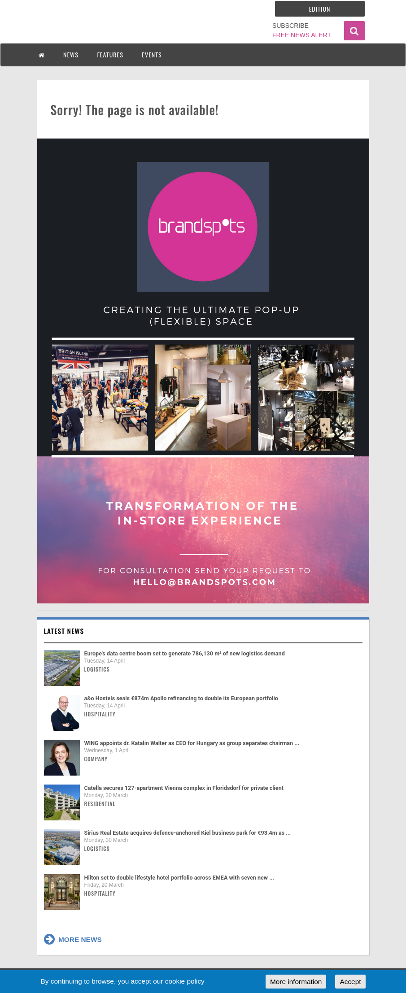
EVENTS (152, 54)
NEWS (71, 54)
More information (296, 981)
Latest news (64, 631)
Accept (350, 981)
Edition (320, 8)
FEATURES (110, 54)
